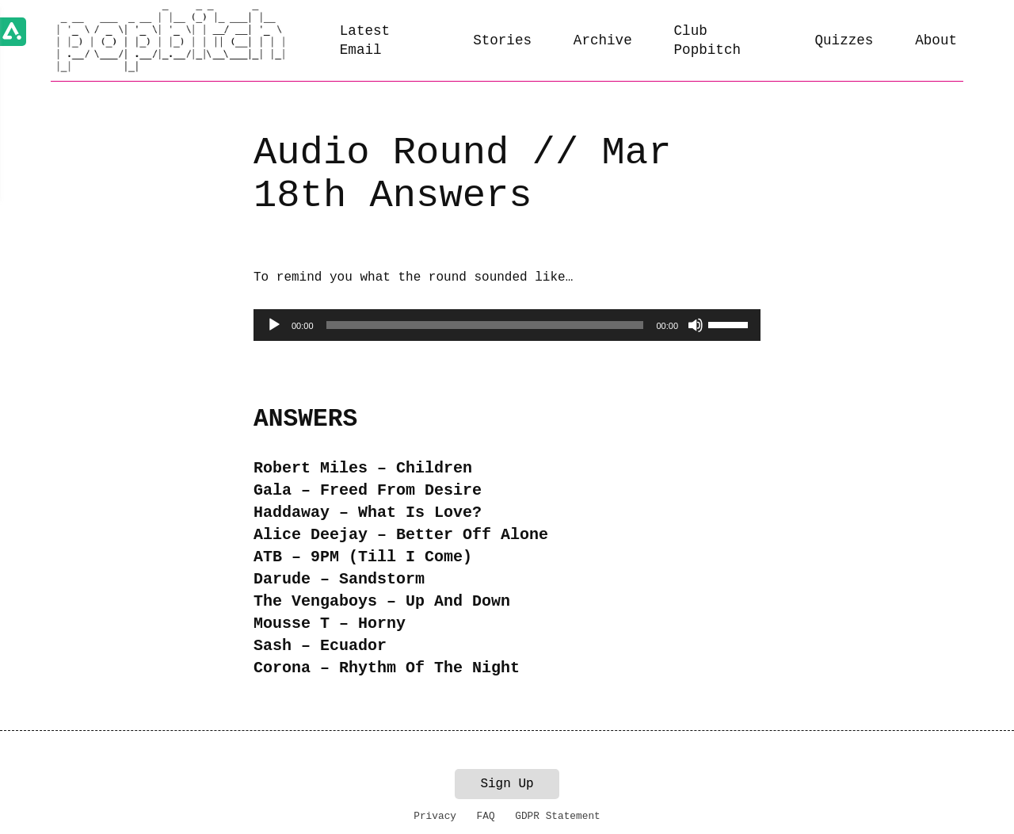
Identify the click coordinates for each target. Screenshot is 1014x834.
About (936, 40)
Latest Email (365, 41)
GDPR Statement (557, 816)
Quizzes (844, 40)
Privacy (435, 816)
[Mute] (695, 325)
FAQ (486, 816)
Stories (502, 40)
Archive (603, 40)
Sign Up (506, 784)
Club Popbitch (707, 41)
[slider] (485, 325)
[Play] (274, 325)
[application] (507, 325)
